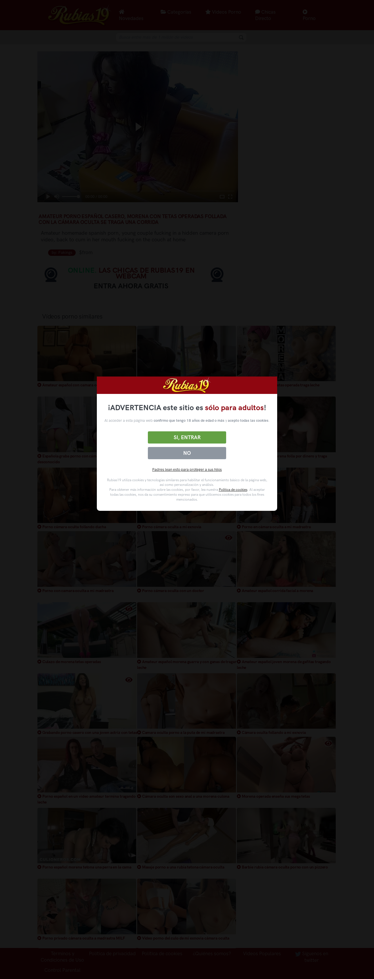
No (187, 453)
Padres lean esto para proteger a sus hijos (187, 469)
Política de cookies (233, 490)
